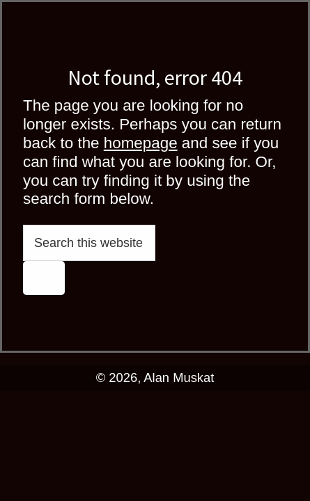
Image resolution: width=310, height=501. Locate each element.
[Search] (44, 277)
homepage (141, 143)
